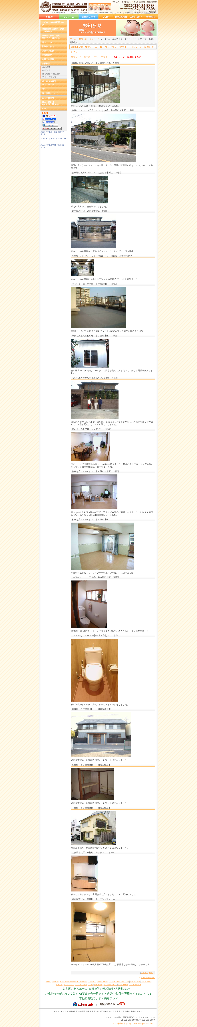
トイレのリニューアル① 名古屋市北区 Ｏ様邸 (95, 635)
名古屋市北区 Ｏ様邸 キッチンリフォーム (93, 852)
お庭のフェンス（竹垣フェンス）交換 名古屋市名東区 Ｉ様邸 (103, 110)
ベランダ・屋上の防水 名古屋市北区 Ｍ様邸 (94, 284)
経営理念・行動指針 (51, 74)
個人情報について (50, 93)
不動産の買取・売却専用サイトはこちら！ (52, 36)
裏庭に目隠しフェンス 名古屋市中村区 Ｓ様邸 (95, 62)
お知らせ (83, 39)
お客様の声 (47, 55)
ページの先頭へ (148, 977)
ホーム (73, 39)
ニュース (94, 39)
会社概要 (46, 63)
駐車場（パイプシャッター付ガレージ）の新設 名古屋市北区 (103, 256)
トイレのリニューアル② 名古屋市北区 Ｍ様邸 (95, 577)
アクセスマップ (49, 77)
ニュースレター (135, 985)
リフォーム (68, 16)
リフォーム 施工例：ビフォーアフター (90, 57)
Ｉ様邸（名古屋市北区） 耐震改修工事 (91, 808)
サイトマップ (48, 85)
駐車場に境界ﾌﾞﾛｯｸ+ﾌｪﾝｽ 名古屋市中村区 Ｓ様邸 (97, 172)
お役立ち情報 (120, 16)
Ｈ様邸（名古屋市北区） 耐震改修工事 (91, 709)
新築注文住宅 (88, 16)
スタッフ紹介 (135, 16)
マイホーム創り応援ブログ (105, 16)
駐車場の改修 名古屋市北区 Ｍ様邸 (90, 211)
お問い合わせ (48, 97)
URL (151, 973)
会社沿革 (46, 70)
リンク (45, 89)
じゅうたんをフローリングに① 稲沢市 (91, 429)
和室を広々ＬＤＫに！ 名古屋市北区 (91, 519)
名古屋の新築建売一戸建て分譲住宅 (49, 16)
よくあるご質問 (49, 81)
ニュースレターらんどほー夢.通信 (50, 103)
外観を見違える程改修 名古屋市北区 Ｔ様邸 (94, 335)
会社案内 (150, 16)
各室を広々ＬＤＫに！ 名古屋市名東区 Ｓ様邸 (95, 471)
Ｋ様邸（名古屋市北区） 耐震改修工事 (91, 764)
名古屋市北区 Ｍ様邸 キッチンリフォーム (93, 899)
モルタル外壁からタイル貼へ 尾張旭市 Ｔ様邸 (95, 377)
